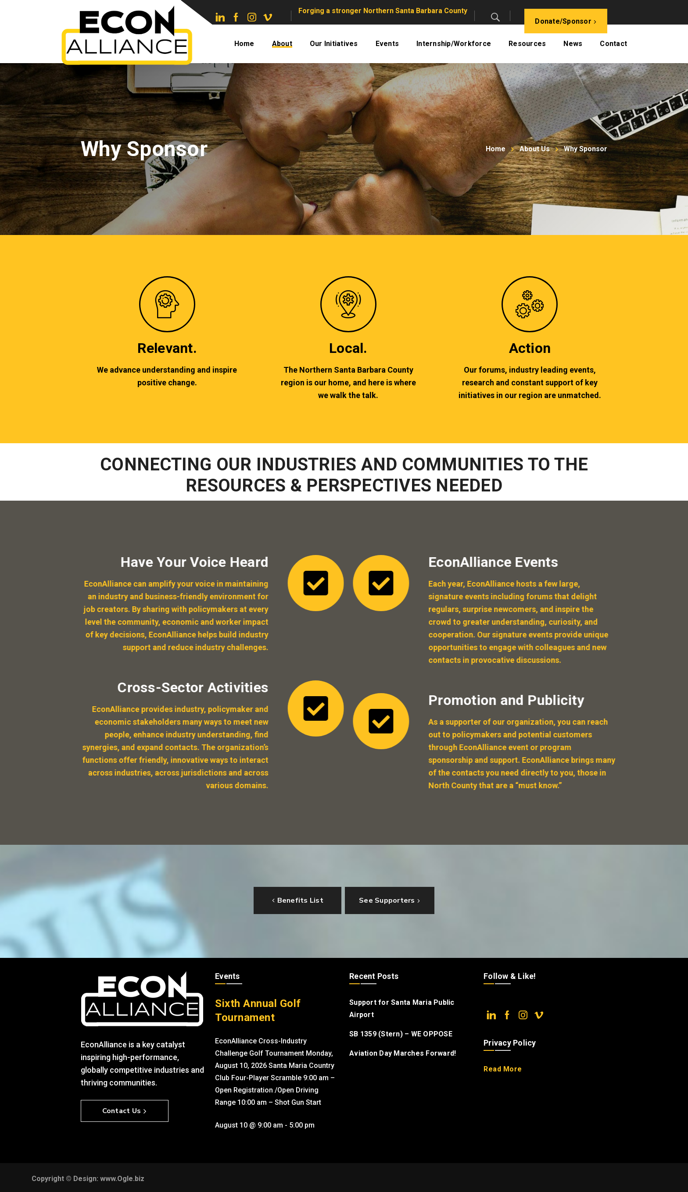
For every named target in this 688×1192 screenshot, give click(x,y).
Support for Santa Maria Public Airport (402, 1008)
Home (495, 149)
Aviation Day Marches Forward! (402, 1053)
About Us (535, 149)
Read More (503, 1069)
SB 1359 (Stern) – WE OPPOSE (400, 1034)
